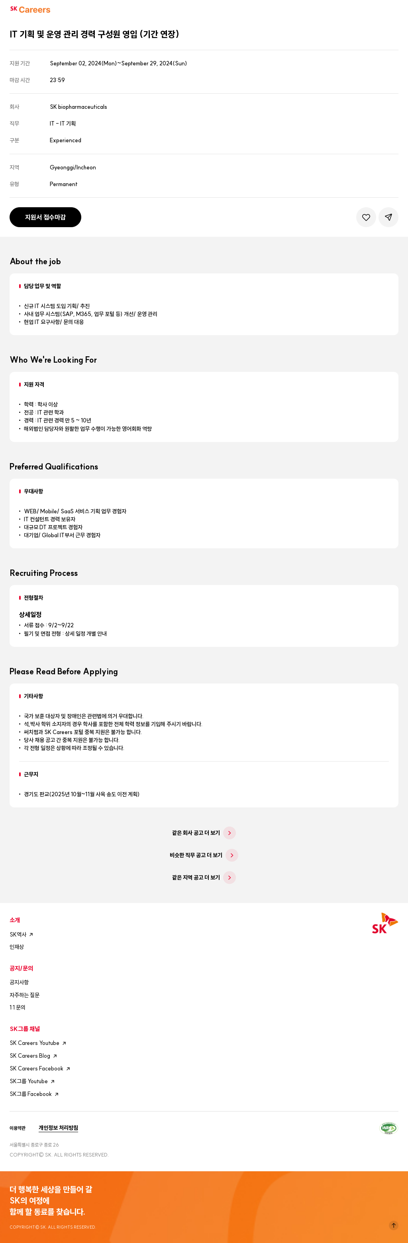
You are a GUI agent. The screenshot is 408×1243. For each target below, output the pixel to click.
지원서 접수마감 (45, 217)
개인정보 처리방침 (58, 1127)
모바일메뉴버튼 (394, 10)
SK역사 (22, 935)
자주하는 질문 (24, 995)
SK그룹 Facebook (35, 1094)
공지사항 (19, 982)
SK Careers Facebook (41, 1069)
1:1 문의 (18, 1007)
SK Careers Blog (34, 1056)
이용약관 (18, 1128)
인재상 (17, 946)
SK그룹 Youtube (33, 1082)
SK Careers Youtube (39, 1043)
